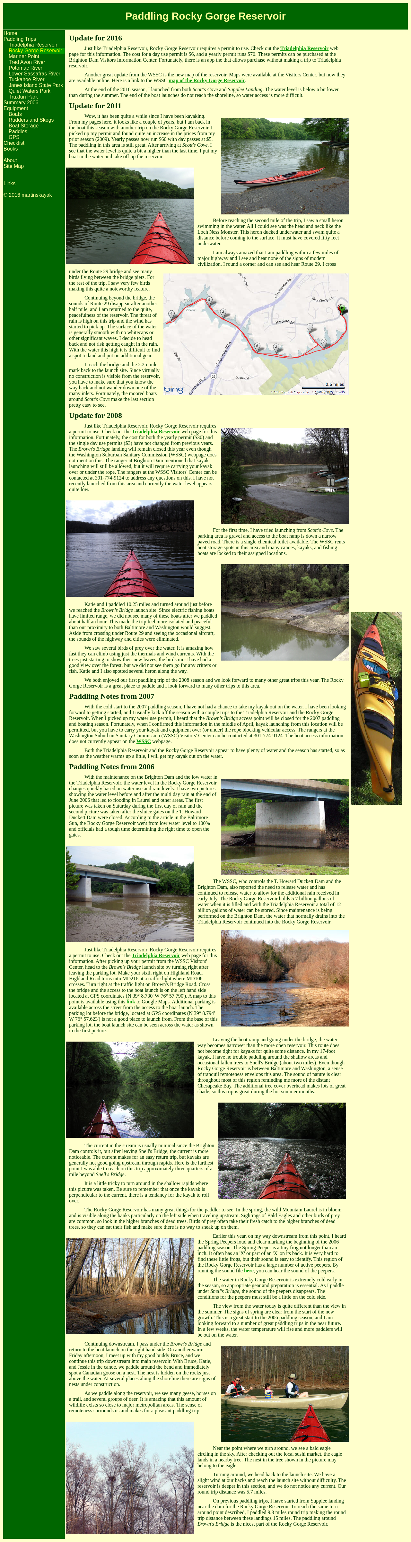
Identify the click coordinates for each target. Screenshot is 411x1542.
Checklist (14, 143)
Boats (15, 114)
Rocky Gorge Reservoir (35, 50)
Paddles (18, 131)
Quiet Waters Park (29, 91)
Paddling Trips (20, 39)
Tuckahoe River (26, 79)
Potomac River (25, 68)
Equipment (16, 108)
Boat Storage (24, 125)
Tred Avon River (27, 62)
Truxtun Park (23, 97)
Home (10, 33)
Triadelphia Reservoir (33, 45)
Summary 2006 (21, 102)
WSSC (143, 741)
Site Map (14, 166)
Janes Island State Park (36, 85)
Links (9, 183)
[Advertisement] (376, 126)
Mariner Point (24, 56)
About (10, 160)
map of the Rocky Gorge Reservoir (207, 80)
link (131, 1001)
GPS (14, 137)
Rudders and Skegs (31, 120)
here (249, 1270)
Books (11, 149)
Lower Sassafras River (34, 73)
